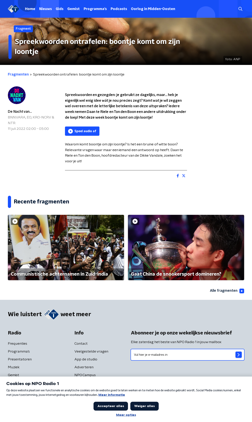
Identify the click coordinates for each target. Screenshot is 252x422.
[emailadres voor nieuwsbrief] (187, 354)
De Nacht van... (20, 112)
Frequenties (17, 343)
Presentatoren (20, 359)
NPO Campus (85, 375)
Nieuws (45, 9)
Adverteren (84, 367)
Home (30, 9)
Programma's (95, 9)
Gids (59, 9)
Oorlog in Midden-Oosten (153, 9)
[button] (240, 9)
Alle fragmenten (227, 291)
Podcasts (119, 9)
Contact (81, 343)
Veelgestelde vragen (91, 351)
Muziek (13, 367)
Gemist (73, 9)
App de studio (85, 359)
